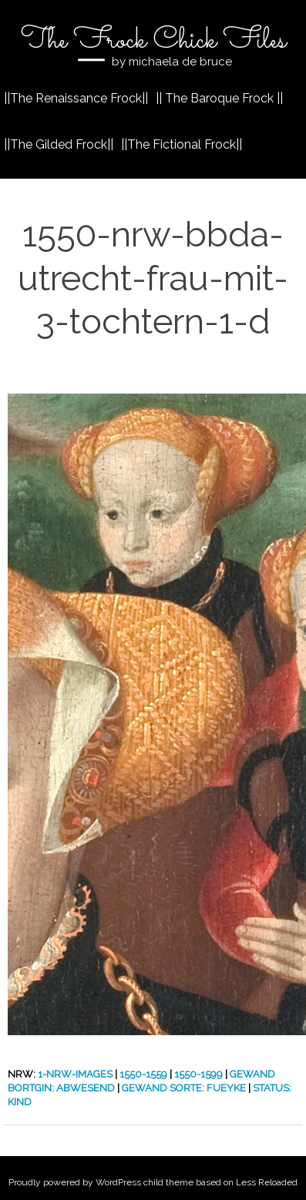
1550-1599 (198, 1074)
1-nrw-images (75, 1074)
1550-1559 (143, 1074)
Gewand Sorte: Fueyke (184, 1088)
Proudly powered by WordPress (74, 1182)
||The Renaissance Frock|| (76, 98)
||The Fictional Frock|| (181, 144)
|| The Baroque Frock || (219, 98)
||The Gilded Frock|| (58, 144)
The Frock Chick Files (153, 40)
